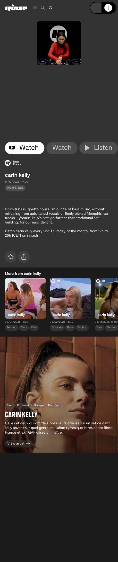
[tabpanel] (59, 103)
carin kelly (17, 175)
